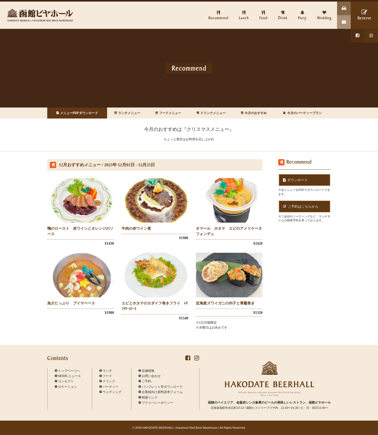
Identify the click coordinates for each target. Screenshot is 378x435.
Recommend (218, 11)
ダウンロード (295, 180)
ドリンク (107, 381)
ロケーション (66, 387)
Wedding (324, 11)
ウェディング (110, 392)
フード (105, 376)
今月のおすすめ (254, 113)
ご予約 (145, 381)
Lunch (244, 11)
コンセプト (64, 381)
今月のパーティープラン (302, 113)
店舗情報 (146, 371)
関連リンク (148, 397)
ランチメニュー (127, 113)
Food (263, 11)
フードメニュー (168, 113)
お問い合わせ (150, 376)
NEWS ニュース (68, 376)
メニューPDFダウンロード (77, 113)
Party (302, 11)
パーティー (108, 387)
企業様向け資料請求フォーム (161, 392)
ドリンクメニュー (210, 113)
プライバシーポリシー (156, 403)
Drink (282, 11)
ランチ (105, 371)
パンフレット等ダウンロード (161, 387)
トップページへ (67, 371)
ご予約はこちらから (300, 206)
